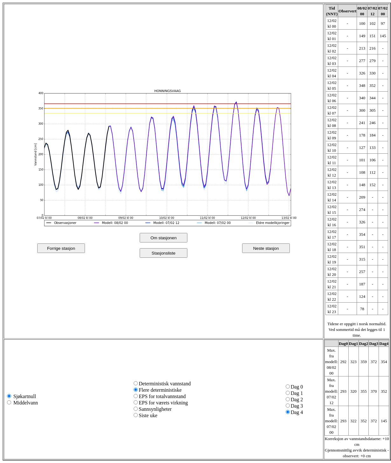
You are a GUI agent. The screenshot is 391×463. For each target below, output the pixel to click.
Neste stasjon (266, 248)
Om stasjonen (163, 237)
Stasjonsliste (164, 253)
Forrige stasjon (61, 248)
